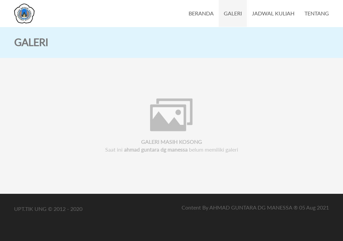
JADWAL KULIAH (273, 13)
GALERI (233, 13)
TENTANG (316, 13)
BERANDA (201, 13)
